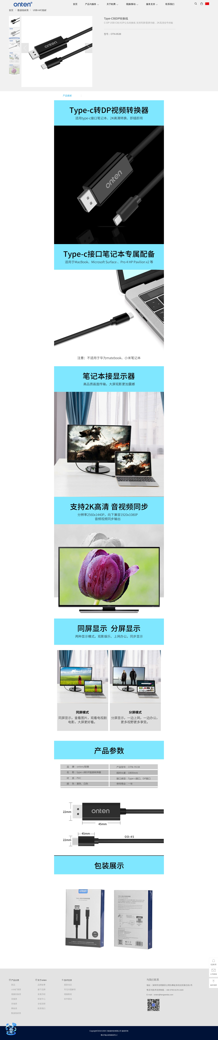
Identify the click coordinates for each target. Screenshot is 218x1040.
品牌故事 (41, 985)
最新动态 (68, 985)
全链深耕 (41, 1004)
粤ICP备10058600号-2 (109, 1035)
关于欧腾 (112, 4)
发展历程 (41, 994)
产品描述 (67, 95)
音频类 (14, 999)
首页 (75, 4)
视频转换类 (16, 994)
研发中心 (41, 999)
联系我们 (169, 4)
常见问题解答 (70, 989)
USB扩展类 (16, 989)
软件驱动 (68, 999)
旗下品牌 (41, 989)
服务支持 (152, 4)
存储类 (14, 1004)
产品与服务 (92, 4)
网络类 (14, 1008)
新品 (13, 985)
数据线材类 (23, 10)
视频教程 (68, 994)
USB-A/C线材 (39, 10)
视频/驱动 (132, 4)
